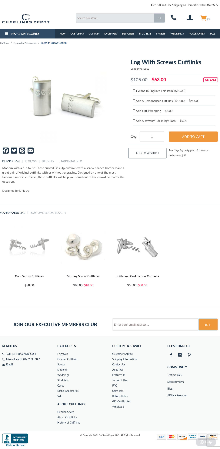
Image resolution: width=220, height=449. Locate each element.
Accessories (197, 33)
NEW (63, 33)
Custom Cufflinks (67, 359)
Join (208, 324)
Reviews (31, 161)
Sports (160, 33)
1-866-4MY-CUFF (26, 353)
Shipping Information (124, 359)
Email (9, 364)
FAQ (114, 385)
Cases (60, 385)
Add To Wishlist (147, 153)
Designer (128, 33)
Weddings (177, 33)
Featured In (118, 375)
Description (11, 161)
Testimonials (170, 375)
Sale (212, 33)
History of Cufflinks (68, 422)
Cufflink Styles (65, 412)
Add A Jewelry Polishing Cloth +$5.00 (160, 120)
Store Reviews (170, 381)
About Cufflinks (71, 404)
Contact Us (118, 364)
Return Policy (120, 396)
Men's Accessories (67, 390)
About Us (117, 369)
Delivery (48, 161)
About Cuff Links (67, 417)
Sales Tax (117, 390)
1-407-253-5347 (30, 359)
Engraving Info (71, 161)
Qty (134, 137)
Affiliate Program (170, 395)
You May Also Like (12, 212)
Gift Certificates (121, 401)
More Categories (21, 34)
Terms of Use (119, 380)
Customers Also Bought (48, 212)
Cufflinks (77, 33)
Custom (94, 33)
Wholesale (118, 406)
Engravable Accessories (24, 43)
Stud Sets (145, 33)
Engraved (110, 33)
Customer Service (122, 353)
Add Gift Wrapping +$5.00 (152, 110)
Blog (169, 388)
